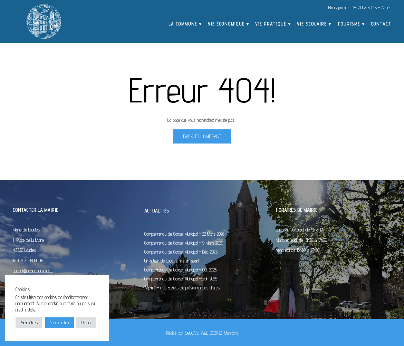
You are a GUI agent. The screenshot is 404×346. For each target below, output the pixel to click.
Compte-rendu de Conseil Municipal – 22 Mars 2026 (184, 234)
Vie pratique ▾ (273, 24)
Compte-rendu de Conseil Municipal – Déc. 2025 (181, 252)
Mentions (231, 333)
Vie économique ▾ (228, 24)
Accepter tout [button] (59, 322)
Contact (381, 24)
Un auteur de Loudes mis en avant (171, 261)
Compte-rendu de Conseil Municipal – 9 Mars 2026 (183, 243)
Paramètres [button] (29, 322)
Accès (386, 7)
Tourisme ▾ (351, 24)
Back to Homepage (202, 136)
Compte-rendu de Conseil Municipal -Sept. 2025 (180, 278)
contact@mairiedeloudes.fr (33, 270)
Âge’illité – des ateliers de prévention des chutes (182, 287)
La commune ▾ (185, 24)
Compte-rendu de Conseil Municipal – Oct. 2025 (180, 270)
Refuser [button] (86, 322)
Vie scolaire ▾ (314, 24)
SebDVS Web (196, 332)
